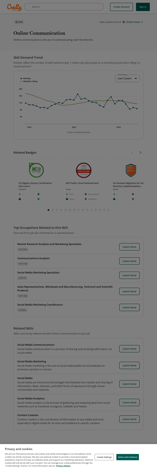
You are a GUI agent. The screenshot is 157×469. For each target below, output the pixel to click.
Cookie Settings (104, 457)
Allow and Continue (127, 457)
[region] (78, 456)
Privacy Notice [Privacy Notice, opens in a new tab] (63, 465)
